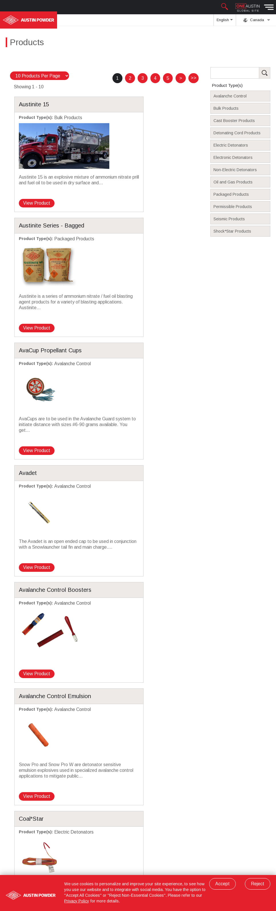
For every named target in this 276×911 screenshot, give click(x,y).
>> (193, 77)
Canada (256, 20)
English (224, 22)
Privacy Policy (76, 901)
